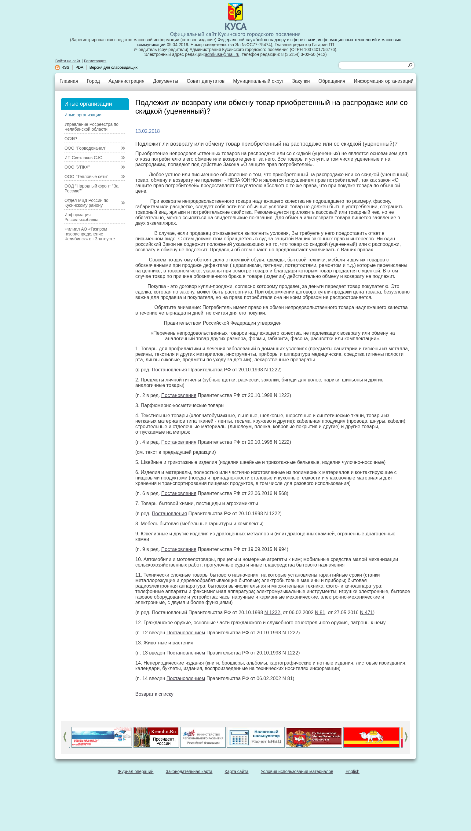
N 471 (366, 612)
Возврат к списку (154, 694)
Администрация (126, 81)
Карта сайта (237, 771)
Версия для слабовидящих (113, 67)
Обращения (331, 81)
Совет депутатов (206, 81)
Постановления (169, 369)
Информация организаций (384, 81)
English (352, 771)
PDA (79, 67)
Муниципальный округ (258, 81)
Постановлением (185, 632)
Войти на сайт (67, 61)
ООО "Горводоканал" (85, 148)
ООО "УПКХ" (77, 167)
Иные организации (82, 114)
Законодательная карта (189, 771)
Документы (165, 81)
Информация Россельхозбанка (81, 217)
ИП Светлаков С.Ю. (84, 157)
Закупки (301, 81)
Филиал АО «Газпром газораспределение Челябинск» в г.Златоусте (89, 234)
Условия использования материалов (297, 771)
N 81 (320, 612)
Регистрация (95, 61)
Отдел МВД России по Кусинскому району (86, 203)
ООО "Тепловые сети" (86, 176)
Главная (69, 81)
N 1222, (273, 612)
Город (93, 81)
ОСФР (70, 138)
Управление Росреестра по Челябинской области (91, 127)
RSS (65, 67)
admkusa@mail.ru (222, 54)
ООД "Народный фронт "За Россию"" (91, 188)
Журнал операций (135, 771)
